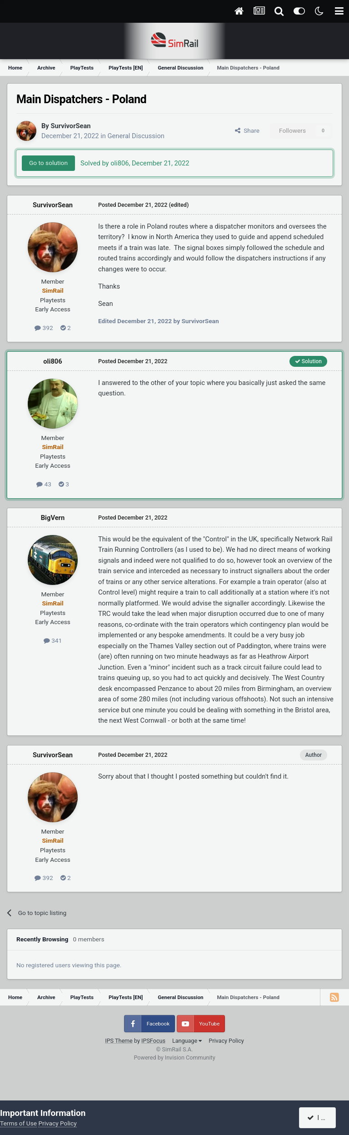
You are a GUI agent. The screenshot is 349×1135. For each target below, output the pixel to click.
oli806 (52, 361)
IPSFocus (153, 1040)
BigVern (53, 518)
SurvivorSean (70, 126)
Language (187, 1040)
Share (247, 130)
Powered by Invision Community (174, 1057)
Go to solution (48, 162)
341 (53, 640)
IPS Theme (119, 1040)
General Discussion (136, 136)
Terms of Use (18, 1123)
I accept (322, 1118)
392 (44, 327)
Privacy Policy (226, 1040)
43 (43, 484)
